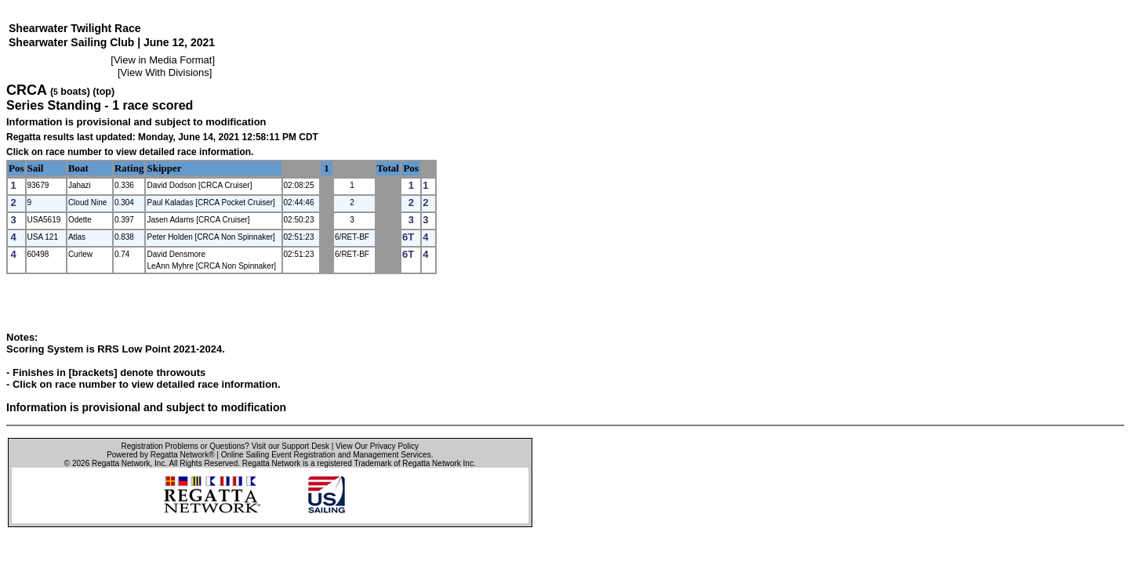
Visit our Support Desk (290, 446)
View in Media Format (163, 60)
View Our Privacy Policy (377, 446)
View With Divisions (165, 72)
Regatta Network (121, 463)
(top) (103, 91)
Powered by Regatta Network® (160, 454)
